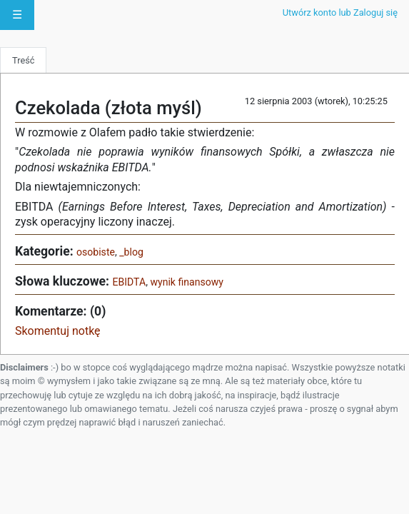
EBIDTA (129, 282)
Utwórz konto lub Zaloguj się (340, 12)
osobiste (95, 252)
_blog (131, 252)
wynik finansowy (186, 282)
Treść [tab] (23, 60)
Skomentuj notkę (58, 331)
